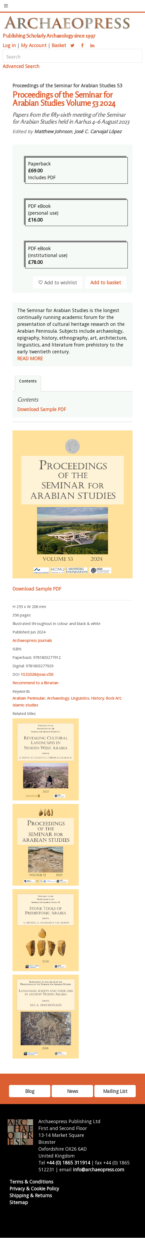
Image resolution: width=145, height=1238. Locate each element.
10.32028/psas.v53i (36, 674)
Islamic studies (25, 705)
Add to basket (105, 282)
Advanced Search (21, 66)
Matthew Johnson (53, 131)
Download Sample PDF (36, 589)
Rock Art (113, 698)
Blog (29, 1091)
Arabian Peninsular (28, 698)
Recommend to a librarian (35, 682)
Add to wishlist (57, 282)
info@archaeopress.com (98, 1169)
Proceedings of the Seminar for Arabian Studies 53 (67, 85)
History (97, 698)
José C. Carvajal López (97, 131)
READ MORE (30, 358)
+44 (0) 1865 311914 (68, 1162)
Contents (28, 381)
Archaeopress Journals (32, 640)
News (72, 1091)
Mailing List (115, 1091)
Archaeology (58, 698)
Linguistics (80, 698)
